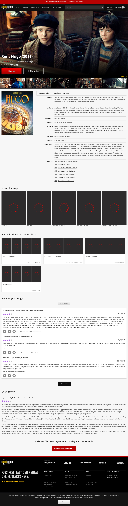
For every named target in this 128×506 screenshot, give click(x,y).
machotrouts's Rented (52, 256)
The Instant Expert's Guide (110, 153)
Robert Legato (59, 126)
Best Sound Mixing (68, 175)
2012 (85, 145)
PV (42, 311)
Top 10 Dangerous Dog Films (109, 155)
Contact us (89, 480)
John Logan (58, 122)
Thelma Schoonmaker (86, 133)
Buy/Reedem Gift (48, 487)
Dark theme (117, 7)
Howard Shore (109, 131)
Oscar (60, 168)
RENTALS (67, 472)
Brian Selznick (67, 122)
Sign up (11, 71)
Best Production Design (70, 161)
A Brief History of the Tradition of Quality (93, 147)
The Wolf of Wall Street (58, 226)
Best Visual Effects (68, 178)
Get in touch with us (112, 477)
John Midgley (112, 126)
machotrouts (78, 262)
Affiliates (88, 478)
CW (31, 337)
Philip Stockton (65, 129)
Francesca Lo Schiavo (71, 133)
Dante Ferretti (119, 131)
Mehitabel (24, 358)
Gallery (124, 76)
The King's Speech (82, 226)
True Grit (29, 226)
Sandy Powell (58, 133)
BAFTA (60, 161)
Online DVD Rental (70, 478)
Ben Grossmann (102, 126)
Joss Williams (91, 126)
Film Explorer (68, 482)
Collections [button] (57, 7)
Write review (64, 303)
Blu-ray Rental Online (71, 475)
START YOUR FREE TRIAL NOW (64, 2)
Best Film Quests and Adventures (84, 149)
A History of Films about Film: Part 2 (100, 145)
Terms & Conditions (91, 482)
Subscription (47, 480)
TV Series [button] (25, 7)
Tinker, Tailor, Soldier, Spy (109, 226)
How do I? (46, 478)
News (66, 480)
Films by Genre (105, 151)
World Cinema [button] (35, 7)
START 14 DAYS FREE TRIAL (64, 449)
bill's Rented (7, 284)
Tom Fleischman (76, 129)
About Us (88, 475)
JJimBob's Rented (9, 256)
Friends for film (48, 485)
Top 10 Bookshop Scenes (91, 155)
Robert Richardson (71, 126)
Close (64, 502)
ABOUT (88, 472)
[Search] (82, 7)
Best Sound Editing (68, 171)
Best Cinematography (69, 168)
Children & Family (60, 141)
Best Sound (66, 165)
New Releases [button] (46, 7)
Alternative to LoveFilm (71, 485)
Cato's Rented (91, 256)
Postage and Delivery (50, 482)
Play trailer (33, 71)
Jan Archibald (105, 129)
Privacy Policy (89, 485)
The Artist (4, 226)
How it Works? (48, 475)
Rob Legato (96, 129)
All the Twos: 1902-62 (65, 149)
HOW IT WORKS (48, 472)
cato (122, 262)
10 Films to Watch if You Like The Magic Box (68, 145)
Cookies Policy (88, 498)
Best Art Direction (68, 181)
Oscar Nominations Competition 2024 (71, 153)
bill (39, 290)
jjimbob (37, 262)
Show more (64, 384)
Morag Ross (115, 129)
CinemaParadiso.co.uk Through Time (87, 151)
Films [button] (17, 7)
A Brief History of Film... (92, 153)
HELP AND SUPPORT (113, 472)
